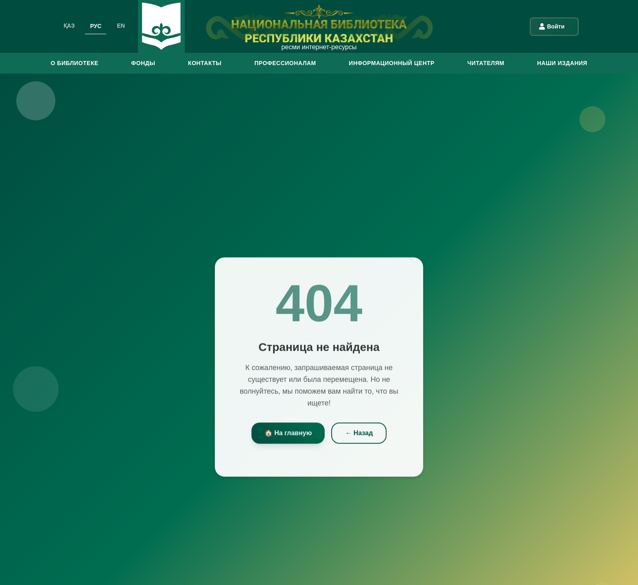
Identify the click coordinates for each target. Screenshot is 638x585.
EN (121, 25)
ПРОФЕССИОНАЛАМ (285, 63)
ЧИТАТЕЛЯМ (485, 63)
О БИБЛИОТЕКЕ (74, 63)
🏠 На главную (288, 434)
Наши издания (562, 63)
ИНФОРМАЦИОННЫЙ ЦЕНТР (392, 63)
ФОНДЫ (143, 63)
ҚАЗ (69, 25)
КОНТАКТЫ (204, 63)
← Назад (359, 434)
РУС (95, 25)
